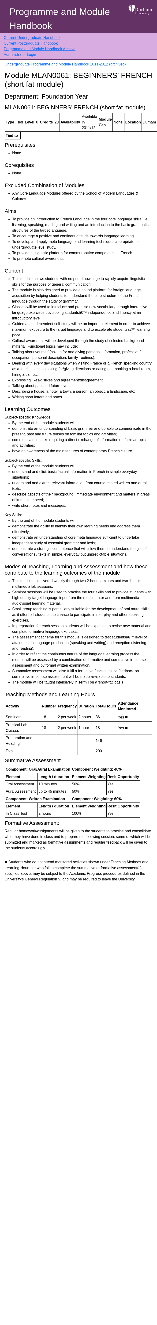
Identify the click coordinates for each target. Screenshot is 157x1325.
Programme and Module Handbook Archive (39, 49)
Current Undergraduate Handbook (32, 38)
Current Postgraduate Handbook (31, 43)
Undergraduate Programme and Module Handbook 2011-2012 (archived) (65, 64)
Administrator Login (20, 55)
